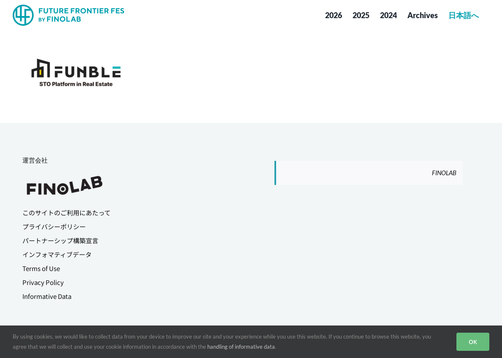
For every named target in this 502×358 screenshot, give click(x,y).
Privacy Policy (43, 282)
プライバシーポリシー (54, 226)
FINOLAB (444, 172)
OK (473, 342)
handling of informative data (241, 346)
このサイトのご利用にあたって (66, 212)
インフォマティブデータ (57, 254)
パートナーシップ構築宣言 (60, 240)
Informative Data (46, 296)
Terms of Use (41, 268)
